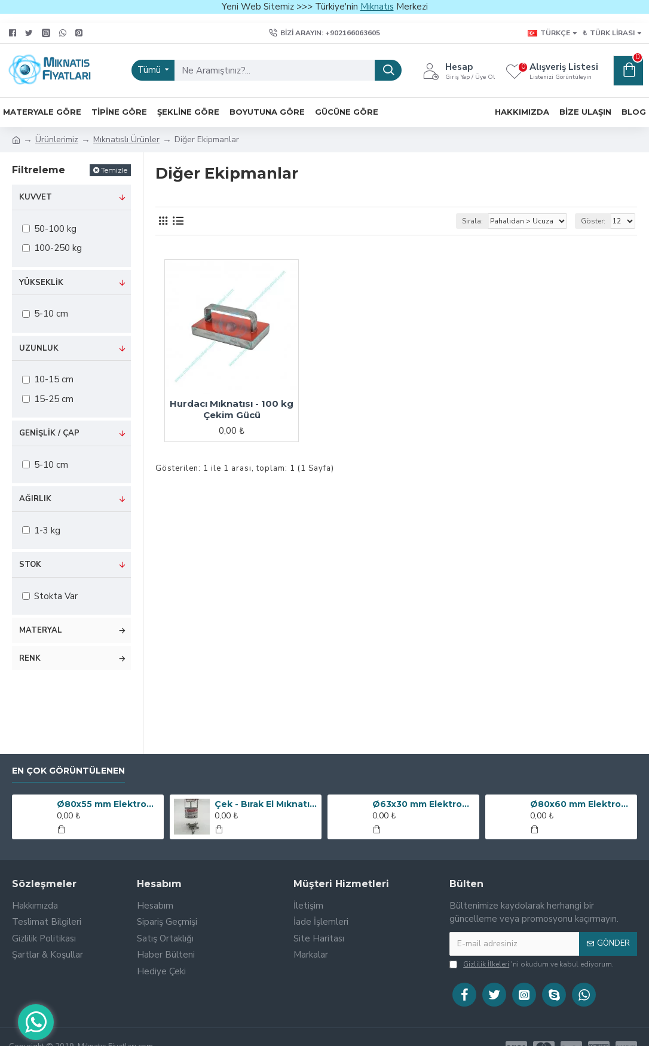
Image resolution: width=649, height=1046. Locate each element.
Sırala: (472, 221)
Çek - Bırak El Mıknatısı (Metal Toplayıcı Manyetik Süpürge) (266, 804)
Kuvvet (35, 197)
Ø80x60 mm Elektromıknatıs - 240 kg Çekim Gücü (581, 804)
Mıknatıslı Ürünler (126, 139)
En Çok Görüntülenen (68, 771)
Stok (30, 564)
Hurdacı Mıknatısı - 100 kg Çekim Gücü (231, 409)
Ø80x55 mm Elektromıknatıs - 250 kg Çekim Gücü (108, 804)
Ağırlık (35, 498)
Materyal (40, 630)
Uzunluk (39, 348)
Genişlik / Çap (49, 433)
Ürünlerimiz (56, 139)
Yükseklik (41, 282)
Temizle (114, 169)
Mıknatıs (377, 7)
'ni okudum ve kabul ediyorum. (531, 964)
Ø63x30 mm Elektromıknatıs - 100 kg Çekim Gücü (423, 804)
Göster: (593, 221)
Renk (30, 658)
